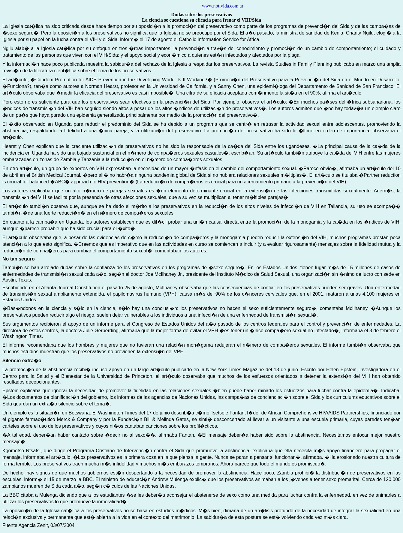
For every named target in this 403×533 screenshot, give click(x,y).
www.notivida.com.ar (222, 5)
